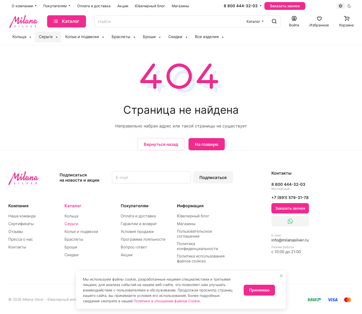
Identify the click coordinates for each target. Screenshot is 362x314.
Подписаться (213, 177)
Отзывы (15, 231)
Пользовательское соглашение (194, 234)
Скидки (71, 254)
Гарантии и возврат (139, 223)
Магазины (186, 223)
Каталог (72, 205)
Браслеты (73, 239)
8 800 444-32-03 (241, 6)
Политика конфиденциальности (197, 246)
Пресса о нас (20, 239)
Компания (18, 205)
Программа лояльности (143, 239)
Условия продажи (137, 231)
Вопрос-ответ (134, 247)
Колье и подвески (81, 231)
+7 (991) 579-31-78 (290, 197)
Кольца (71, 215)
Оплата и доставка (138, 215)
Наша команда (21, 215)
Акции (127, 254)
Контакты (17, 247)
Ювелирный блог (193, 215)
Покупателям (134, 205)
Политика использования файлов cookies (201, 258)
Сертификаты (21, 223)
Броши (70, 247)
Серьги (71, 223)
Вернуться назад (161, 144)
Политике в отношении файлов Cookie (167, 301)
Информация (190, 205)
